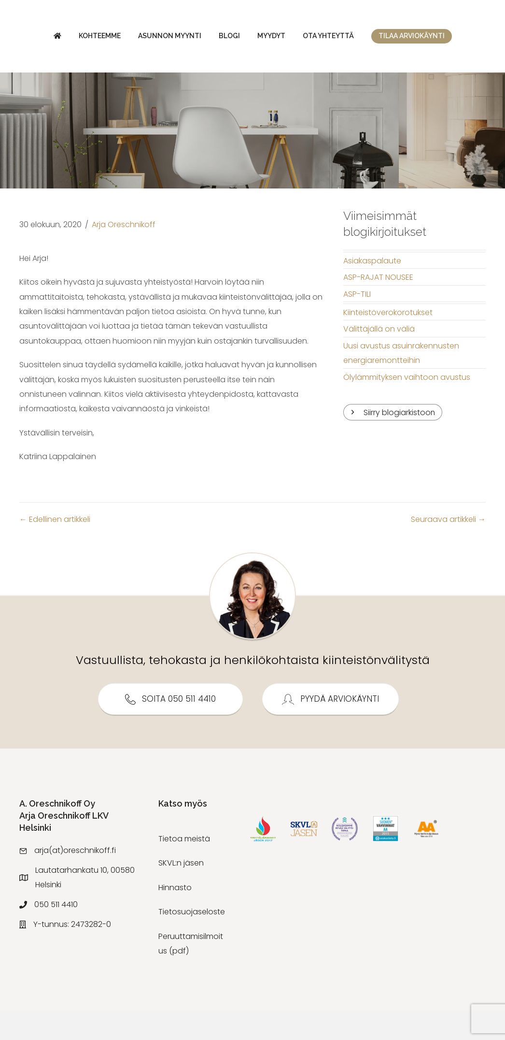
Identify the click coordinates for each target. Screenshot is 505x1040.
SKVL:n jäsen (181, 891)
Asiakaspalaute (372, 289)
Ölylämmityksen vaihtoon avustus (406, 406)
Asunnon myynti (136, 38)
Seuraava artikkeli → (448, 548)
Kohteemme (67, 38)
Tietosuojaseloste (191, 940)
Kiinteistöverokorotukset (388, 341)
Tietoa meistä (184, 867)
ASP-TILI (357, 323)
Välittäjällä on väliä (379, 357)
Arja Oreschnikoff (123, 253)
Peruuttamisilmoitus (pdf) (190, 972)
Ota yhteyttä (458, 38)
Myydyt (402, 38)
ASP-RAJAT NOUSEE (378, 306)
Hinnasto (175, 916)
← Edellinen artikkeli (54, 548)
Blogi (196, 38)
